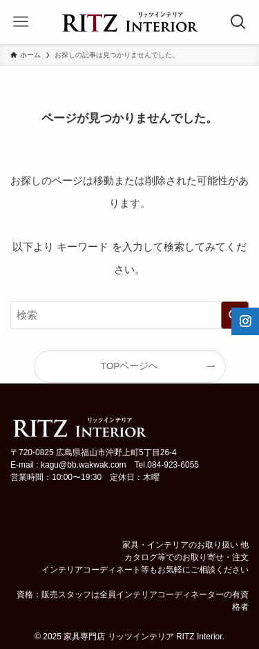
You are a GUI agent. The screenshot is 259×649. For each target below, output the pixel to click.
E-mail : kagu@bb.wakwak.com (68, 465)
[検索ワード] (129, 315)
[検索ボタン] (238, 22)
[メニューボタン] (20, 22)
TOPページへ (130, 366)
